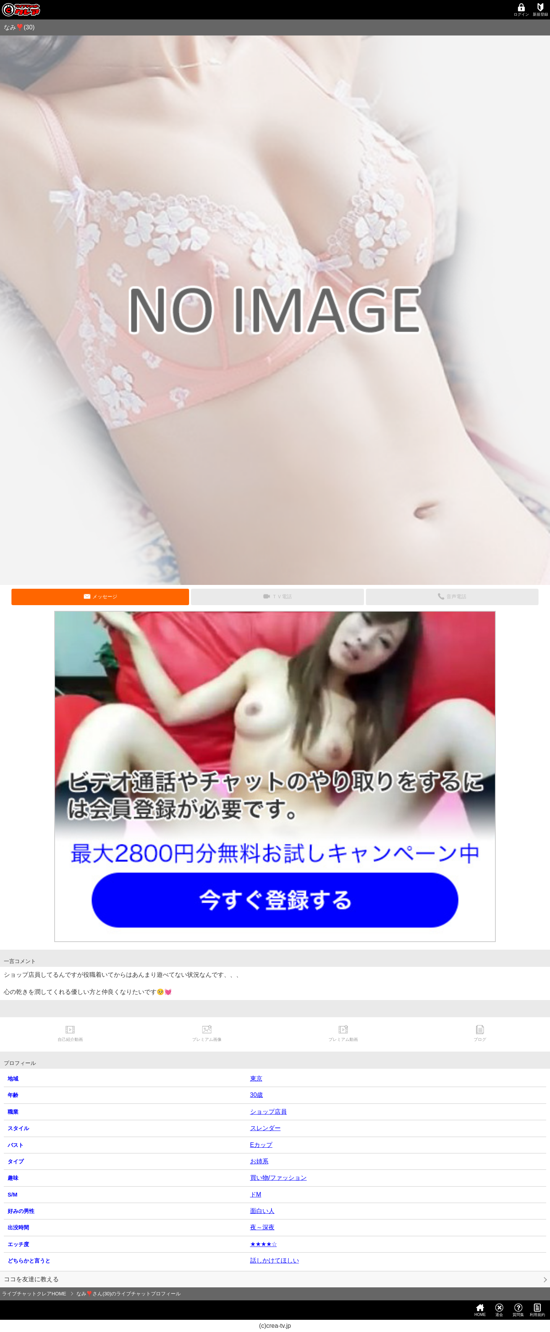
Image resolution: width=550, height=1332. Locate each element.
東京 (256, 1078)
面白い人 (262, 1211)
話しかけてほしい (274, 1260)
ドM (255, 1194)
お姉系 (259, 1161)
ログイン (521, 9)
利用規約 (537, 1310)
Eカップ (261, 1145)
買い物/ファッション (278, 1177)
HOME (480, 1310)
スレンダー (265, 1128)
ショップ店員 (268, 1111)
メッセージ (104, 596)
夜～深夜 (262, 1227)
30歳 (256, 1095)
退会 (499, 1310)
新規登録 (540, 9)
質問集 (518, 1310)
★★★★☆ (263, 1244)
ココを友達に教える (31, 1279)
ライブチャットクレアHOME (34, 1294)
